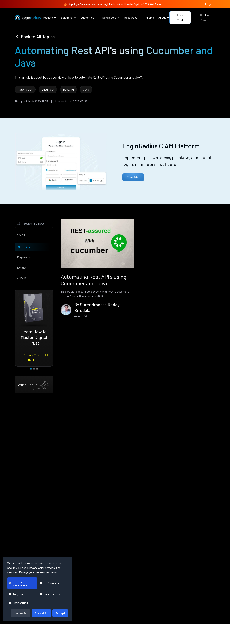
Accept (60, 613)
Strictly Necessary (18, 583)
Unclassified (18, 602)
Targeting (16, 594)
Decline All (20, 613)
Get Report (158, 4)
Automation (25, 89)
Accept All (41, 613)
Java (86, 89)
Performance (50, 583)
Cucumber (48, 89)
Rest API (68, 89)
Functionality (50, 594)
